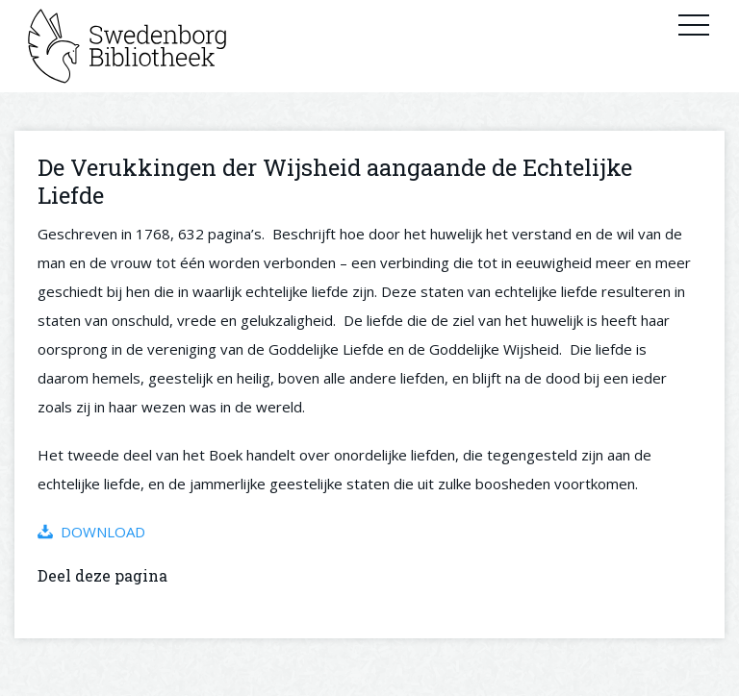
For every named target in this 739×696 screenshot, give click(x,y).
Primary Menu (693, 24)
